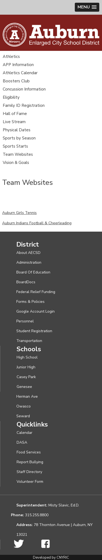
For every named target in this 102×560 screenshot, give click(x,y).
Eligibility (11, 97)
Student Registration (34, 331)
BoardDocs (25, 282)
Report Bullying (30, 462)
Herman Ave (27, 396)
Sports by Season (19, 138)
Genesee (24, 386)
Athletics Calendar (20, 73)
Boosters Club (16, 81)
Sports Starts (15, 146)
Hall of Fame (15, 113)
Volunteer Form (30, 481)
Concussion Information (24, 89)
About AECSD (28, 252)
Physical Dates (16, 130)
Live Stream (14, 122)
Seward (23, 416)
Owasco (23, 406)
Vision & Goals (16, 162)
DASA (22, 442)
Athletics (11, 56)
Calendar (24, 432)
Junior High (26, 367)
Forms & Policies (30, 301)
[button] (87, 7)
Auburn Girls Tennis (19, 212)
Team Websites (18, 154)
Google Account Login (35, 311)
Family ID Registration (24, 105)
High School (27, 357)
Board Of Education (33, 272)
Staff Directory (29, 471)
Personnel (25, 321)
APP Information (18, 64)
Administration (28, 262)
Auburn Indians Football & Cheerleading (37, 223)
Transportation (29, 340)
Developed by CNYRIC (51, 557)
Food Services (29, 452)
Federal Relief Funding (35, 291)
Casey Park (26, 376)
